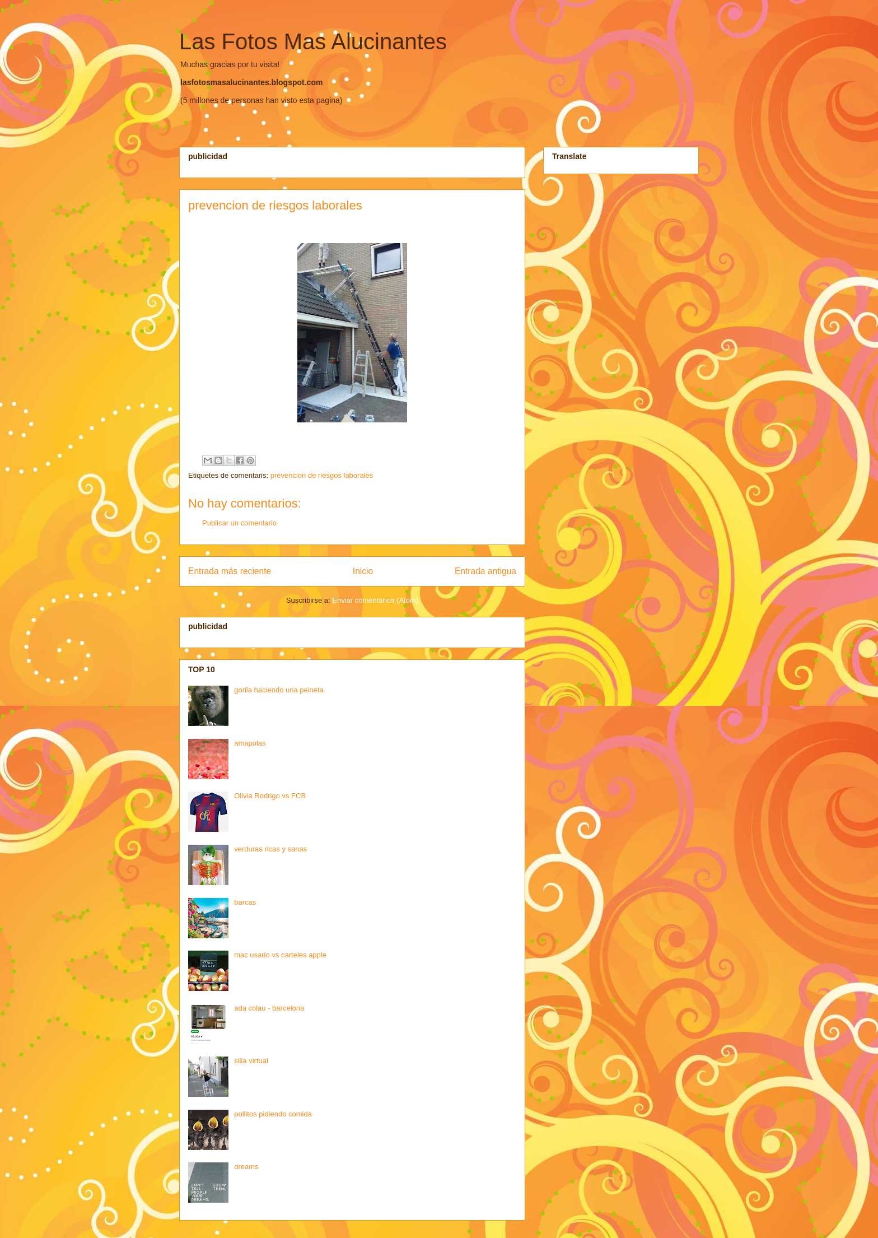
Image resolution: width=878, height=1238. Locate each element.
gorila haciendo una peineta (279, 690)
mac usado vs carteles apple (280, 955)
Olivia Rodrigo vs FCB (270, 796)
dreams (246, 1166)
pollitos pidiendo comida (273, 1114)
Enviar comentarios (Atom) (375, 600)
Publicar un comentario (239, 523)
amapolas (249, 743)
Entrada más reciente (229, 571)
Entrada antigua (485, 571)
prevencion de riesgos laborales (321, 475)
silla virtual (251, 1061)
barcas (245, 902)
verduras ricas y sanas (270, 849)
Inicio (363, 571)
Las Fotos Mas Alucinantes (313, 41)
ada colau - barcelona (269, 1008)
